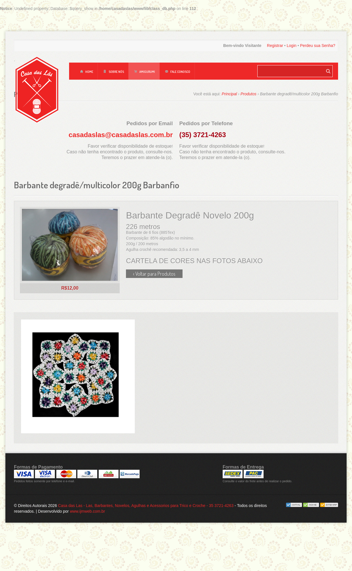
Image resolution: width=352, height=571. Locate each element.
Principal (229, 94)
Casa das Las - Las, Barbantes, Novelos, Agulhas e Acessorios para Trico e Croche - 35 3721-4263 (145, 539)
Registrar (275, 45)
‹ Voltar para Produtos (154, 274)
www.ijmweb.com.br (87, 545)
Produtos (248, 94)
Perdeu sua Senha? (317, 45)
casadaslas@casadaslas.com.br (121, 135)
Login (291, 45)
